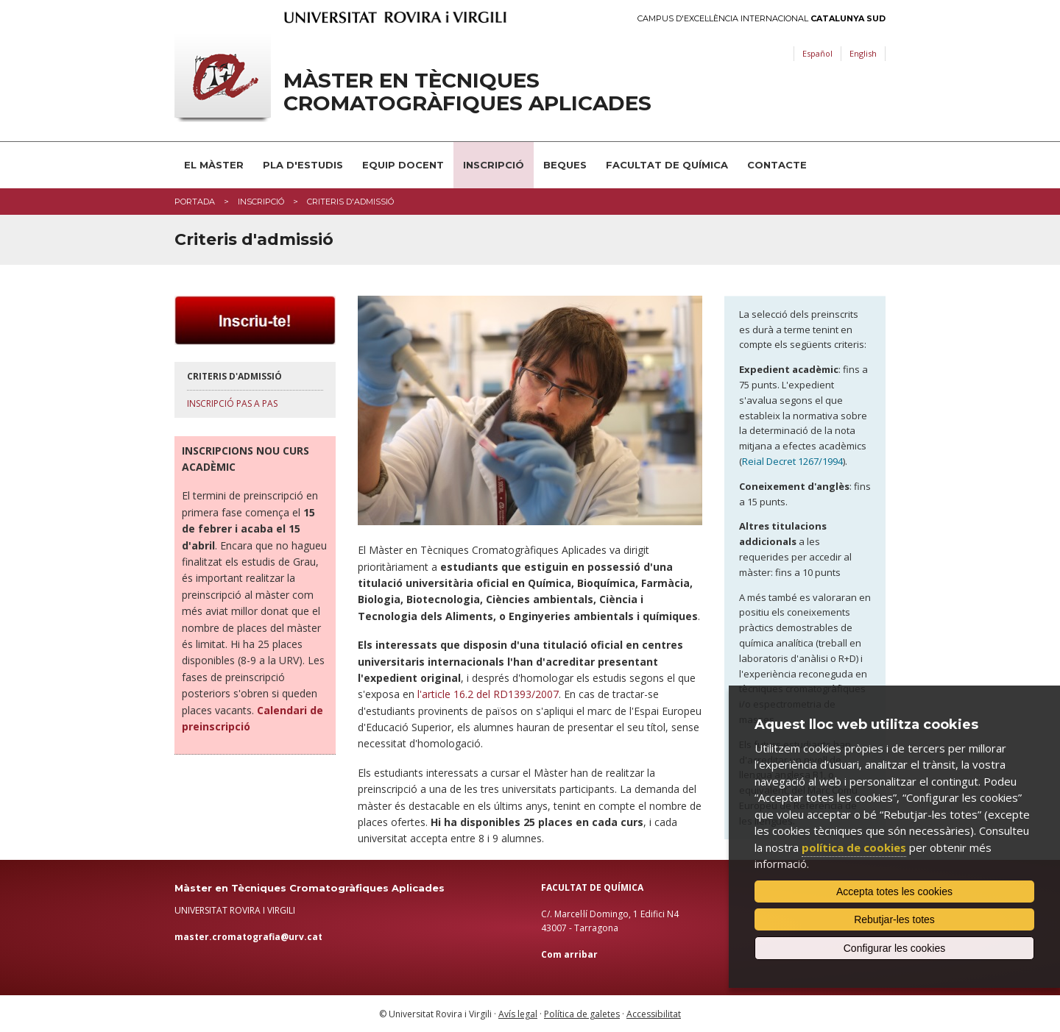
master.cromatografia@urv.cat (248, 936)
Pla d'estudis (303, 165)
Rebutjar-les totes (894, 919)
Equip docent (403, 165)
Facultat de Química (667, 165)
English (863, 53)
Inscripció (493, 165)
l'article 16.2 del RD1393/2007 (488, 694)
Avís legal (517, 1014)
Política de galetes (582, 1014)
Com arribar (569, 954)
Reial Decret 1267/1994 (792, 461)
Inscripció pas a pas (232, 403)
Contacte (777, 165)
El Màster (214, 165)
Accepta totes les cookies (894, 891)
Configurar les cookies (895, 948)
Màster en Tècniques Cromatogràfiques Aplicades (467, 92)
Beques (565, 165)
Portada (194, 201)
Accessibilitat (653, 1014)
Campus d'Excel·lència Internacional (761, 19)
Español (817, 53)
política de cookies (854, 847)
